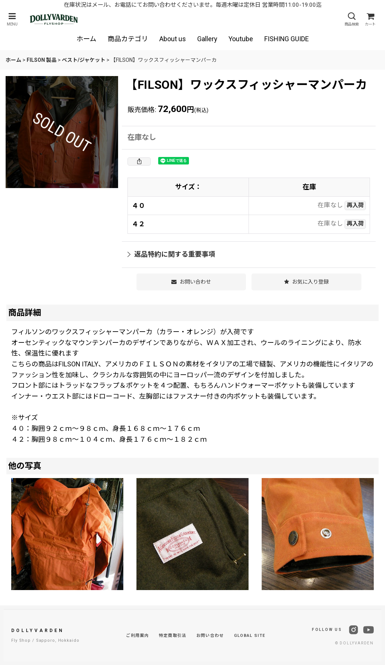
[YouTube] (368, 630)
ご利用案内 (137, 635)
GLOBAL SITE (249, 635)
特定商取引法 (173, 635)
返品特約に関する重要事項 (171, 254)
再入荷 (355, 205)
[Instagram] (353, 630)
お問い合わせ (210, 635)
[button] (12, 19)
